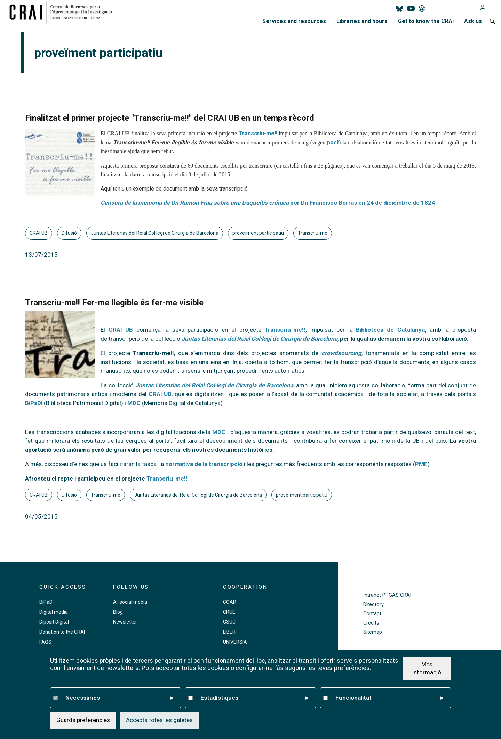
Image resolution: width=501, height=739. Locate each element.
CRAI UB (39, 233)
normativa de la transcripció (203, 463)
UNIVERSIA (235, 642)
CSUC (229, 622)
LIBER (229, 632)
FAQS (45, 642)
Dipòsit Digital (54, 622)
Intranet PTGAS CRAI (387, 595)
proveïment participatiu (258, 233)
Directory (373, 605)
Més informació (426, 668)
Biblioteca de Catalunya (390, 329)
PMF (421, 463)
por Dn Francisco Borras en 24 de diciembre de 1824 (268, 202)
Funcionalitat (389, 698)
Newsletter (125, 622)
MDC (134, 403)
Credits (371, 623)
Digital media (53, 612)
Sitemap (372, 632)
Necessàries (119, 698)
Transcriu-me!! (258, 133)
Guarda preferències (83, 719)
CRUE (229, 612)
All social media (130, 602)
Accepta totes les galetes (159, 719)
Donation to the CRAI (62, 632)
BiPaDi (33, 403)
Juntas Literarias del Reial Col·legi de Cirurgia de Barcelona (154, 233)
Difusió (69, 233)
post (333, 142)
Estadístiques (254, 698)
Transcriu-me (312, 233)
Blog (118, 612)
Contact (372, 614)
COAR (229, 602)
